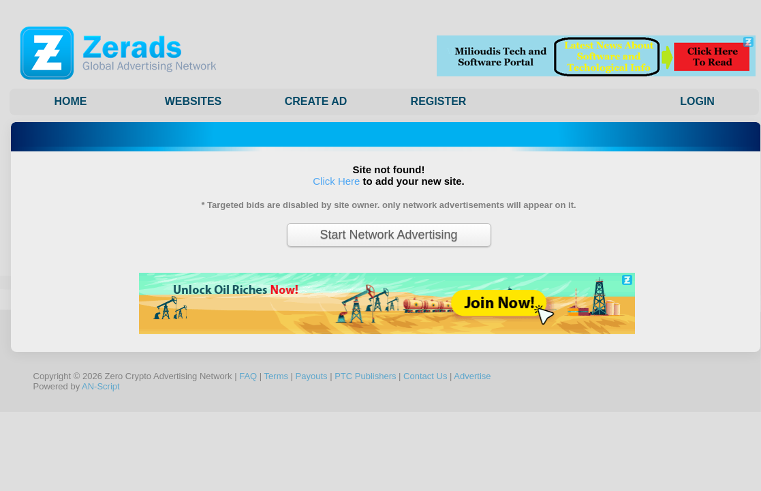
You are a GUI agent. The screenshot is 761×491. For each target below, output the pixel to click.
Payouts (312, 376)
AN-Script (101, 386)
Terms (276, 376)
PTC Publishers (365, 376)
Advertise (472, 376)
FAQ (248, 376)
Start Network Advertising (388, 234)
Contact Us (425, 376)
